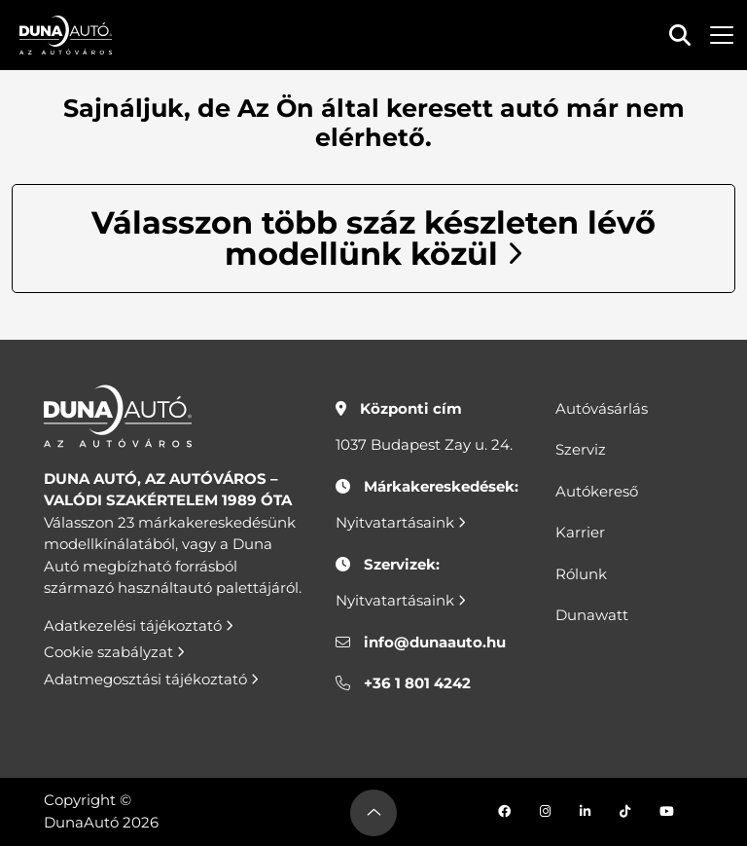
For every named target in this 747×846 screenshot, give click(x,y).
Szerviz (580, 449)
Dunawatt (591, 615)
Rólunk (581, 574)
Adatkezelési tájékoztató (138, 625)
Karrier (580, 532)
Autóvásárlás (601, 408)
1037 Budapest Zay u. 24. (424, 444)
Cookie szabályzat (114, 652)
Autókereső (596, 491)
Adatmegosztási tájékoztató (151, 679)
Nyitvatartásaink (401, 522)
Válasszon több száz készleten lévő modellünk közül (373, 238)
